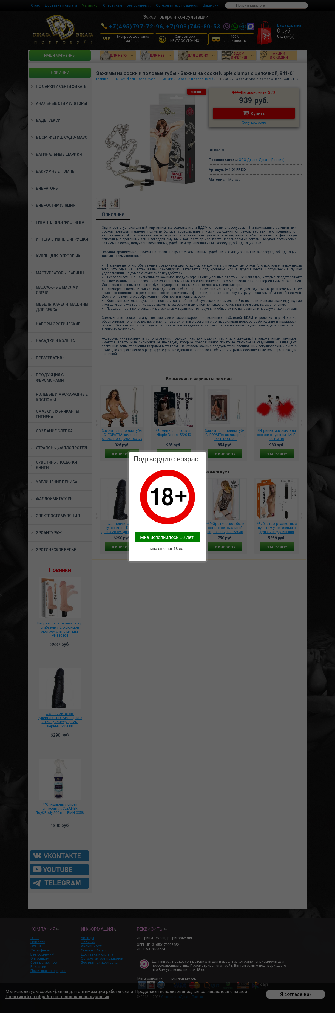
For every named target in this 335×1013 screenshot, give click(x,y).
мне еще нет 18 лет (167, 548)
